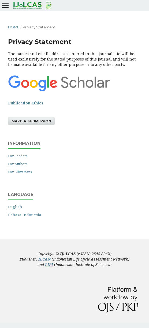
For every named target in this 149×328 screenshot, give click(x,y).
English (15, 206)
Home (13, 27)
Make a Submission (31, 121)
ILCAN (44, 259)
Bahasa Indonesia (24, 214)
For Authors (18, 163)
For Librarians (20, 171)
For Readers (18, 155)
